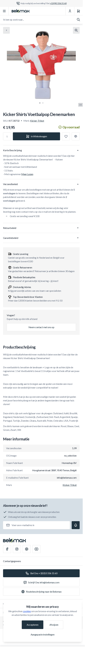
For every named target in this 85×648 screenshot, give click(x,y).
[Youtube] (36, 549)
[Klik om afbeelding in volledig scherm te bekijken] (76, 30)
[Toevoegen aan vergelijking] (76, 136)
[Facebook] (7, 549)
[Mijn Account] (70, 11)
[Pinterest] (27, 549)
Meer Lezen (27, 174)
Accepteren (32, 624)
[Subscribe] (76, 525)
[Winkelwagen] (78, 11)
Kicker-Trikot (37, 120)
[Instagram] (17, 549)
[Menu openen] (4, 11)
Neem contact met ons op (41, 327)
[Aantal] (7, 136)
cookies (27, 611)
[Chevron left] (6, 30)
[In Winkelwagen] (36, 136)
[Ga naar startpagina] (20, 11)
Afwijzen (53, 624)
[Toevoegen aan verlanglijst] (66, 136)
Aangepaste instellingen (43, 634)
